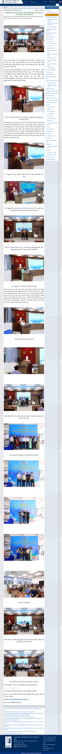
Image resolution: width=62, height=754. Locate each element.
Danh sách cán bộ (51, 12)
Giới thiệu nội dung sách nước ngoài (52, 24)
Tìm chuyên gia (50, 113)
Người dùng (48, 144)
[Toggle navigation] (57, 5)
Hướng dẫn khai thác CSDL (51, 61)
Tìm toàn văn (50, 116)
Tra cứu (47, 104)
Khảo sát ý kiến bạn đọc (51, 97)
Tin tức (6, 7)
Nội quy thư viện (50, 67)
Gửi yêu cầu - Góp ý (51, 152)
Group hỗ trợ (53, 1)
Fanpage (45, 1)
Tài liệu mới (49, 120)
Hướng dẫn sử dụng (51, 154)
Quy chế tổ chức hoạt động (52, 64)
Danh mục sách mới (51, 26)
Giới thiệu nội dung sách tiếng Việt (52, 20)
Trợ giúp (48, 150)
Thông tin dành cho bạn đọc (52, 55)
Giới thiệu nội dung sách (51, 17)
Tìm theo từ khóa (51, 111)
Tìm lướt (49, 109)
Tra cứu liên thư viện (51, 118)
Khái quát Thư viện (51, 57)
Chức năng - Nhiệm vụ (52, 43)
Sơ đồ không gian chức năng (52, 51)
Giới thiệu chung (49, 39)
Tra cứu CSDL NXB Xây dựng (52, 123)
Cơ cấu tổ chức (50, 41)
